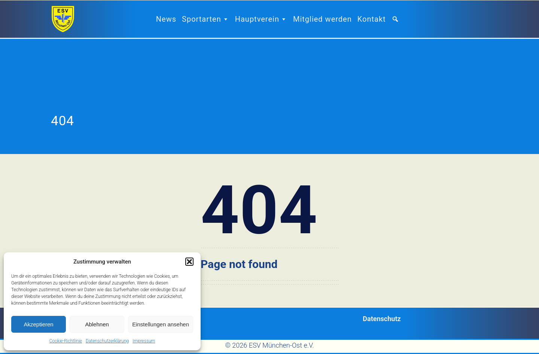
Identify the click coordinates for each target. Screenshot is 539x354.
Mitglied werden (322, 19)
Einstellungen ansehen (160, 324)
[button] (189, 261)
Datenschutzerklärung (107, 341)
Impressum (144, 341)
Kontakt (371, 19)
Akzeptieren (38, 324)
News (166, 19)
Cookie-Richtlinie (65, 341)
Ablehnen (97, 324)
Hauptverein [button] (261, 19)
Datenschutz (382, 319)
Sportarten (205, 19)
